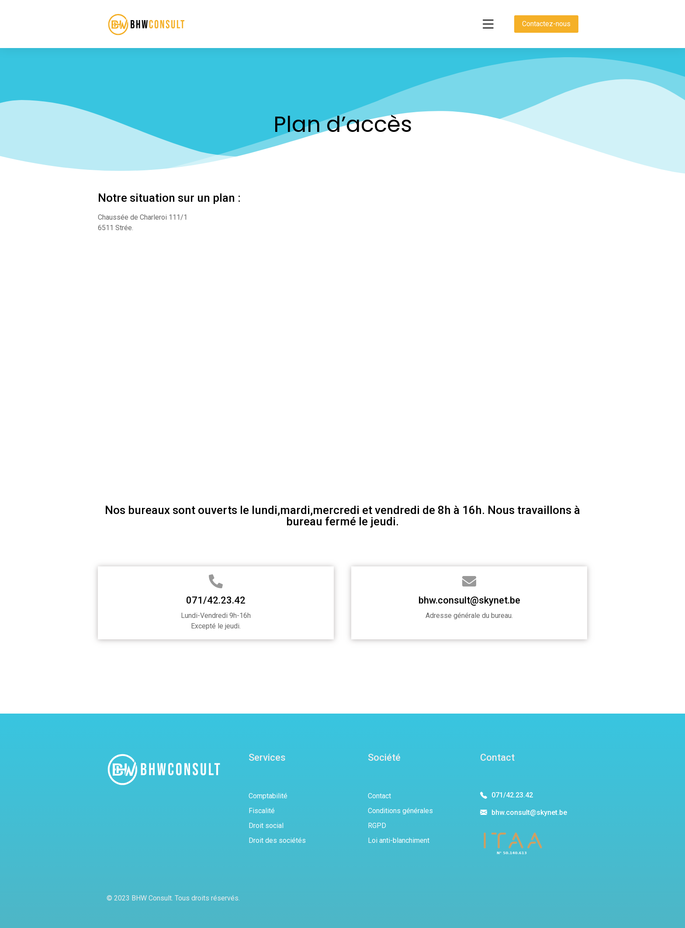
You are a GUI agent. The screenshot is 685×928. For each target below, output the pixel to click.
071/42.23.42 (216, 600)
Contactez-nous (546, 24)
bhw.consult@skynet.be (469, 600)
